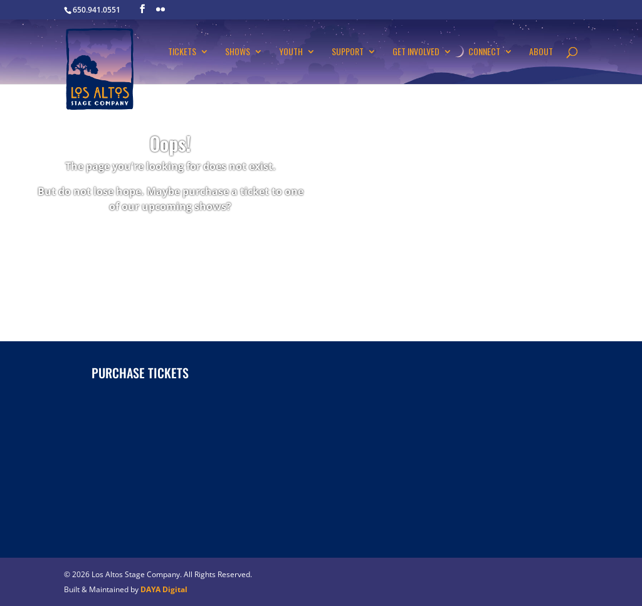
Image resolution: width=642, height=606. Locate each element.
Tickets (182, 52)
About (541, 52)
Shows (237, 52)
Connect (484, 52)
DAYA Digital (163, 589)
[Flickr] (160, 9)
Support (348, 52)
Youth (291, 52)
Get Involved (415, 52)
